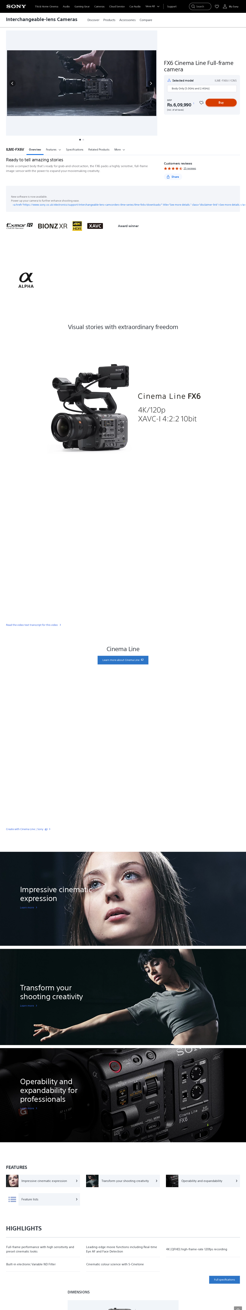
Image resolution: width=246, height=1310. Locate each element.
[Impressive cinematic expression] (43, 1181)
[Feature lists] (43, 1199)
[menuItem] (171, 6)
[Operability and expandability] (203, 1181)
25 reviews (190, 168)
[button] (12, 83)
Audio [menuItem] (66, 6)
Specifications (74, 149)
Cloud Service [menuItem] (117, 6)
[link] (93, 20)
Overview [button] (35, 149)
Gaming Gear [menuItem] (81, 6)
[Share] (173, 177)
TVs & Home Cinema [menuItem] (46, 6)
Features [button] (53, 149)
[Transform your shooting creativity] (123, 1181)
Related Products (99, 149)
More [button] (119, 149)
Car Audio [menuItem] (135, 6)
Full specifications (224, 1279)
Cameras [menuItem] (99, 6)
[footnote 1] (193, 103)
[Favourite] (201, 102)
